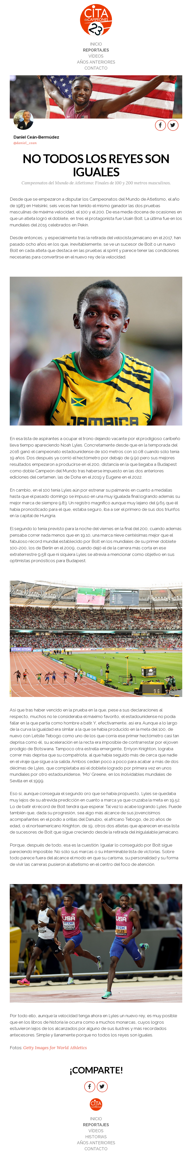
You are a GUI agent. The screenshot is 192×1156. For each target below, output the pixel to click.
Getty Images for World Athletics (55, 1047)
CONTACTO (96, 68)
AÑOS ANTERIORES (96, 62)
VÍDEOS (96, 56)
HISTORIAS (96, 1136)
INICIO (96, 44)
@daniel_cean (25, 143)
